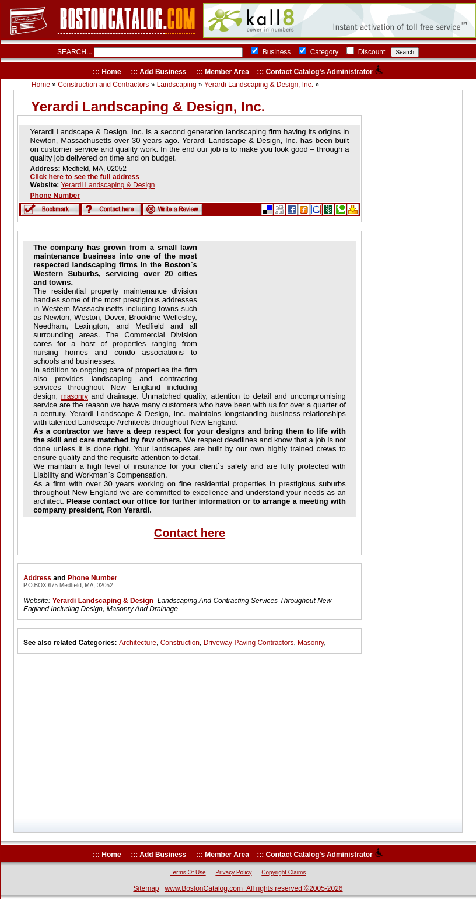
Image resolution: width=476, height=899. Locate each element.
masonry (74, 396)
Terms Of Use (188, 872)
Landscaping (177, 85)
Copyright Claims (283, 872)
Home (111, 72)
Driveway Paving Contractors (249, 643)
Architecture (137, 643)
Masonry (311, 643)
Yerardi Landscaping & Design (108, 185)
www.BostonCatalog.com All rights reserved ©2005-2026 (254, 888)
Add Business (162, 72)
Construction (180, 643)
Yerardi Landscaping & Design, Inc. (258, 85)
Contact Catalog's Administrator (319, 72)
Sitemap (146, 888)
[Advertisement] (273, 316)
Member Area (227, 72)
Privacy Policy (233, 872)
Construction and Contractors (103, 85)
